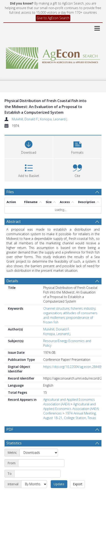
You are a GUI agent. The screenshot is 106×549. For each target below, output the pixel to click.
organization (52, 313)
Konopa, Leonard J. (54, 119)
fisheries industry (83, 308)
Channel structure (56, 308)
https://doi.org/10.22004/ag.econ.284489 (73, 366)
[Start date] (41, 463)
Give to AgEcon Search (53, 18)
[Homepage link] (53, 56)
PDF (9, 429)
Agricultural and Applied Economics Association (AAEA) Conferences (71, 408)
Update (59, 484)
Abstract (13, 221)
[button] (77, 146)
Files (10, 191)
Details (12, 280)
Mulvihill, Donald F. (25, 119)
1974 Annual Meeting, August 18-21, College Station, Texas (69, 415)
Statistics (14, 443)
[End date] (37, 474)
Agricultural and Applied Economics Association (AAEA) (69, 401)
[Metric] (39, 453)
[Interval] (34, 484)
